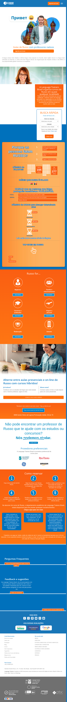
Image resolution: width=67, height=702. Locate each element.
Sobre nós (6, 640)
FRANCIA (37, 655)
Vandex (11, 256)
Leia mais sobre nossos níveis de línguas (33, 238)
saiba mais (33, 442)
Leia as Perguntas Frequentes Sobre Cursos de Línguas (18, 564)
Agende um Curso (53, 3)
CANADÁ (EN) (38, 644)
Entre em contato (8, 638)
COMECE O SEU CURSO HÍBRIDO (33, 397)
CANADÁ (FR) (45, 644)
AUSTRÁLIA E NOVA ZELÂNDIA (42, 649)
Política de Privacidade (9, 657)
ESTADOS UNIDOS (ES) (52, 642)
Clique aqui (54, 131)
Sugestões (7, 651)
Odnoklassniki (12, 261)
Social (5, 646)
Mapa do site (7, 655)
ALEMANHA (38, 651)
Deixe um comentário (16, 592)
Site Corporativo (8, 649)
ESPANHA (37, 653)
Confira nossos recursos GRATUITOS (53, 609)
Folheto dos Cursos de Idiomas (11, 653)
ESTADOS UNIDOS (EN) (40, 642)
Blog (5, 644)
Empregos (6, 642)
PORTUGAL (37, 640)
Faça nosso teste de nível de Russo (33, 410)
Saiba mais (49, 136)
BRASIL (36, 638)
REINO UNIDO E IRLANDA (41, 646)
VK (9, 259)
